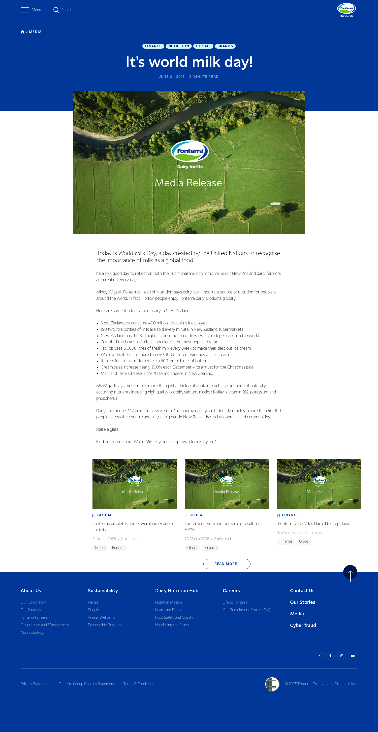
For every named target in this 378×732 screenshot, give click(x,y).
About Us (31, 590)
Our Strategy (31, 610)
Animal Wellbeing (101, 617)
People (93, 610)
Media (297, 614)
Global (203, 46)
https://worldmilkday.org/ (194, 442)
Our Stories (302, 602)
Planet (93, 602)
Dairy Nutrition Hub (176, 590)
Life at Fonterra (235, 602)
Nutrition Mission (168, 602)
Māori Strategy (32, 633)
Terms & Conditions (138, 684)
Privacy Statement (35, 684)
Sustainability (103, 590)
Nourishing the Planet (172, 625)
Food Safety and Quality (174, 617)
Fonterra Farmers (34, 617)
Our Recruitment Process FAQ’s (247, 610)
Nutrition (179, 46)
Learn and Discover (170, 610)
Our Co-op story (34, 602)
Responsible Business (104, 625)
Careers (231, 590)
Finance (153, 46)
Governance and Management (45, 625)
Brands (225, 46)
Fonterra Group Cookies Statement (86, 684)
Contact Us (302, 590)
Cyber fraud (303, 625)
